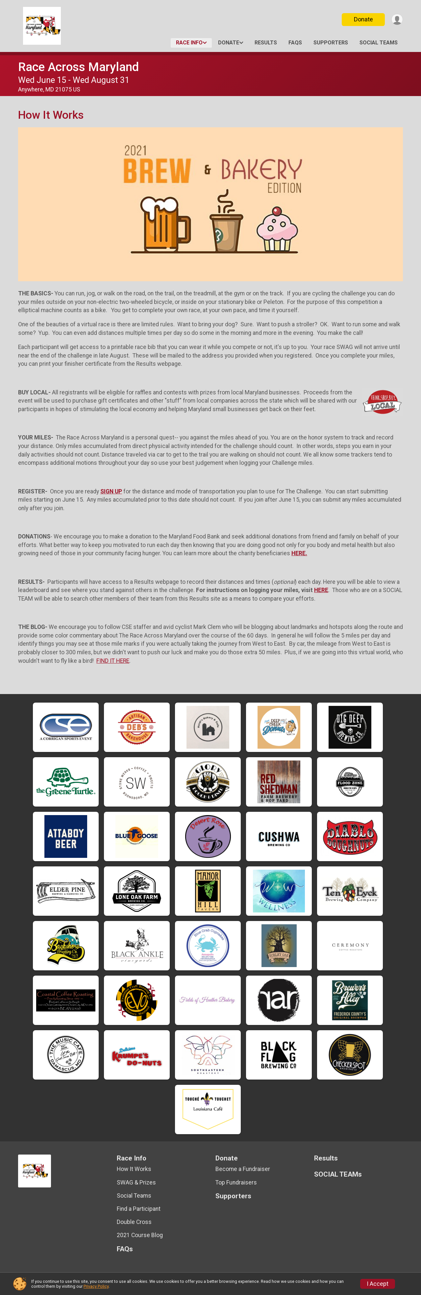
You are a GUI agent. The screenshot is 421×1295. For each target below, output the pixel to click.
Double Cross (134, 1222)
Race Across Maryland (78, 67)
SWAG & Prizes (136, 1182)
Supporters (330, 42)
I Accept (377, 1284)
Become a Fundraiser (242, 1169)
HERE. (299, 553)
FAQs (295, 42)
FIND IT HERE (112, 661)
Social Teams (134, 1195)
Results (266, 42)
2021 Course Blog (140, 1235)
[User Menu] (397, 19)
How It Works (134, 1169)
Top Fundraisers (236, 1182)
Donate (362, 19)
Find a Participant (139, 1209)
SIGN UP (111, 491)
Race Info (189, 42)
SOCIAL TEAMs (378, 42)
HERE (321, 590)
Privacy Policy (96, 1286)
